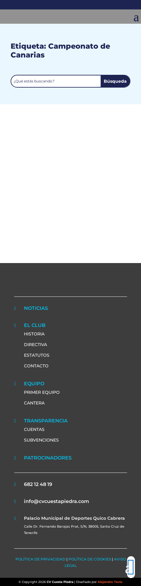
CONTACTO (36, 366)
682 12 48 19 (38, 484)
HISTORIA (34, 334)
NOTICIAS (36, 308)
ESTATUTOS (36, 355)
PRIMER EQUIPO (42, 392)
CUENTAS (34, 429)
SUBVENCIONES (41, 440)
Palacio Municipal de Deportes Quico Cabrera (74, 518)
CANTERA (34, 403)
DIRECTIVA (35, 344)
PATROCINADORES (48, 458)
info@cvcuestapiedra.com (56, 501)
